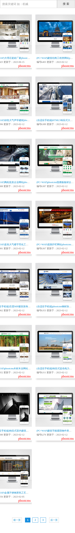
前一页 (17, 520)
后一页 (54, 520)
